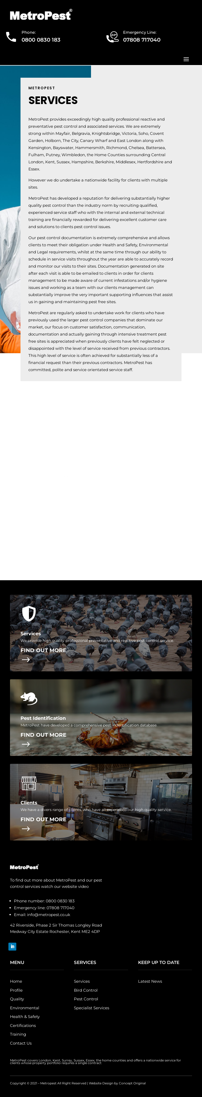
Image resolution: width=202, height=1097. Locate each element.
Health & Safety (25, 1016)
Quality (17, 998)
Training (18, 1034)
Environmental (24, 1007)
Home (16, 981)
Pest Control (86, 998)
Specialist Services (91, 1007)
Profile (16, 990)
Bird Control (86, 990)
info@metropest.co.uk (48, 914)
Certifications (23, 1025)
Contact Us (21, 1043)
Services (82, 981)
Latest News (150, 981)
